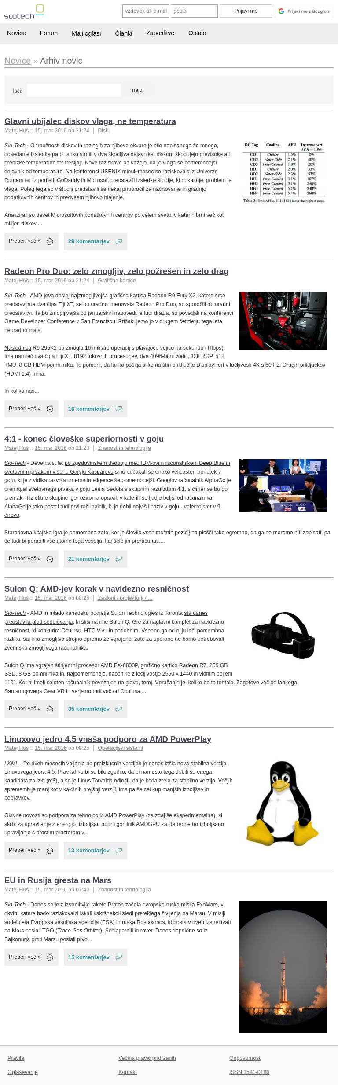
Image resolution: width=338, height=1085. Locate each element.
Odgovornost (245, 1058)
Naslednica (17, 348)
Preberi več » (25, 241)
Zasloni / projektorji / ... (125, 598)
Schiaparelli (119, 931)
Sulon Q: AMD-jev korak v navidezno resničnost (96, 588)
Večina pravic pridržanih (147, 1058)
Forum (49, 33)
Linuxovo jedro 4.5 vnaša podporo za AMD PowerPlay (107, 739)
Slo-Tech (15, 145)
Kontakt (127, 1072)
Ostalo (197, 33)
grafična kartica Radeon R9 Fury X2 (152, 295)
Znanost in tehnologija (124, 448)
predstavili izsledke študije (141, 180)
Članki (123, 33)
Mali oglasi (86, 33)
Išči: (17, 91)
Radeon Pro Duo (156, 304)
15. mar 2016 (51, 131)
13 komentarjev (89, 850)
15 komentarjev (89, 957)
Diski (104, 131)
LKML (11, 763)
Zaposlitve (160, 33)
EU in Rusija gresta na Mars (57, 880)
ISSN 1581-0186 (249, 1072)
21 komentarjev (89, 558)
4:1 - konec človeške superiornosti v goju (84, 438)
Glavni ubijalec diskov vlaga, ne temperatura (90, 121)
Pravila (15, 1058)
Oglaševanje (22, 1072)
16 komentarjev (89, 409)
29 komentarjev (89, 241)
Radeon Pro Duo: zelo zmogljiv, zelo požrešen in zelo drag (116, 271)
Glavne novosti (22, 815)
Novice (16, 33)
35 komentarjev (89, 708)
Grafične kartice (117, 281)
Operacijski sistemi (120, 748)
